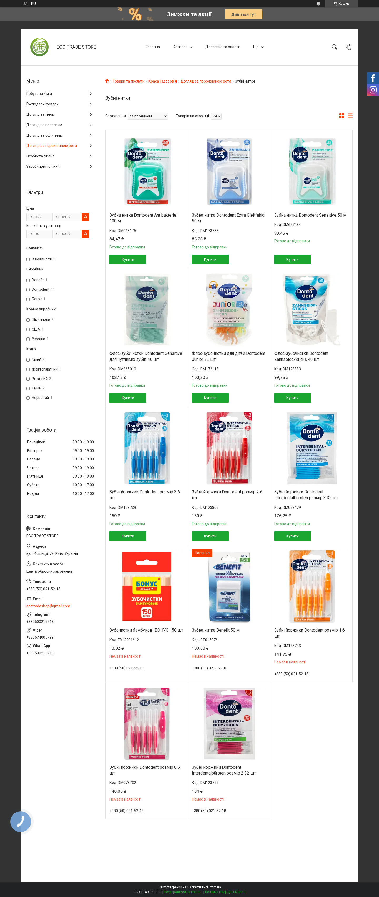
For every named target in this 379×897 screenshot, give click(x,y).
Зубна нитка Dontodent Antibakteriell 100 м (143, 218)
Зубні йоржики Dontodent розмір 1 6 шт (309, 633)
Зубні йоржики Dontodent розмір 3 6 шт (144, 494)
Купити (128, 259)
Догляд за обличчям (44, 135)
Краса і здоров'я (162, 81)
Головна (153, 47)
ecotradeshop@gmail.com (48, 606)
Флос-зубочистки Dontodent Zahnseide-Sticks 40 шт (301, 356)
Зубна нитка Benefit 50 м (216, 630)
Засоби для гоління (43, 166)
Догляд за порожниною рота (206, 81)
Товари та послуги (128, 81)
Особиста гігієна (40, 156)
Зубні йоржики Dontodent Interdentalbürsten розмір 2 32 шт (224, 770)
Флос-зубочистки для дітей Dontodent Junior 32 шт (228, 356)
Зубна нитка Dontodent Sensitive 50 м (310, 215)
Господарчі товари (42, 104)
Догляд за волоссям (44, 125)
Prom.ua (215, 887)
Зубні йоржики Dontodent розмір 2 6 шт (227, 494)
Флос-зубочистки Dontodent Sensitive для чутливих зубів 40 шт (145, 356)
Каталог (180, 47)
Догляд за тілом (40, 114)
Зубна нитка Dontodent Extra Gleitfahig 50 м (228, 218)
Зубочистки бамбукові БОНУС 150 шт (146, 630)
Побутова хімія (39, 93)
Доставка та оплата (222, 47)
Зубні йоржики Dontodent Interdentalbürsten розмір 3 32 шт (306, 494)
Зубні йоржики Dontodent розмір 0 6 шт (144, 770)
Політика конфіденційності (225, 892)
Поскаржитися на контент (183, 892)
